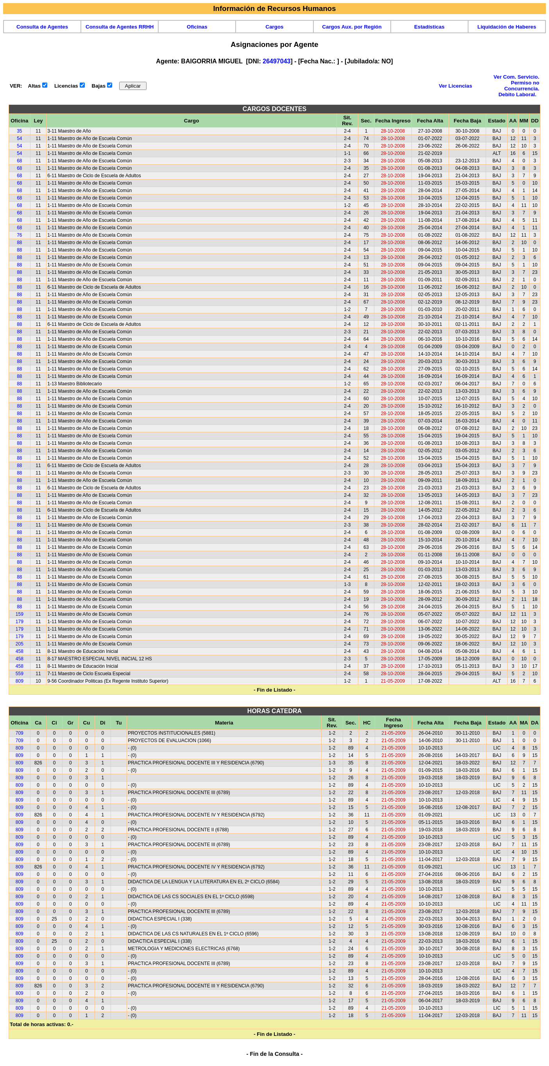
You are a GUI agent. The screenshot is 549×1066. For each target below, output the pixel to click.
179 (19, 621)
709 (19, 733)
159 (19, 614)
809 (19, 681)
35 (19, 131)
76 (19, 235)
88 (19, 242)
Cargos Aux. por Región (352, 27)
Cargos (275, 27)
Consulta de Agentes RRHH (120, 27)
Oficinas (197, 27)
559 (19, 673)
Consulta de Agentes (42, 27)
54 (19, 138)
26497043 (276, 61)
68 (19, 161)
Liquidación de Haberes (506, 27)
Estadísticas (429, 27)
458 (19, 651)
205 (19, 644)
